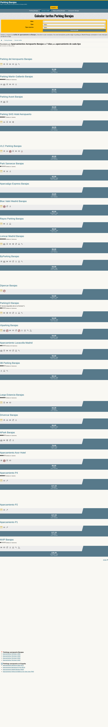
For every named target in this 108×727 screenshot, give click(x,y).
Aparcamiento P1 (9, 522)
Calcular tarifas (45, 10)
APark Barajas (7, 432)
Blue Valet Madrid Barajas (13, 201)
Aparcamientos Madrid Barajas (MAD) (13, 669)
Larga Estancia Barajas (12, 395)
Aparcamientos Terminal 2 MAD (11, 656)
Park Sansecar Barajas (12, 163)
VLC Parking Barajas (11, 146)
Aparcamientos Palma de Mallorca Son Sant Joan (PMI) (18, 671)
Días (31, 21)
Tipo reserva (29, 27)
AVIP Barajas (7, 539)
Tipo (31, 24)
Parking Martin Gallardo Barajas (16, 76)
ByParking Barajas (9, 256)
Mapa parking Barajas (59, 10)
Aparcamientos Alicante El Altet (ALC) (13, 665)
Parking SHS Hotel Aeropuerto (15, 114)
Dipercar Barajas (8, 285)
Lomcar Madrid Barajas (12, 236)
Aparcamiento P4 (9, 473)
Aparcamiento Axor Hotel (13, 452)
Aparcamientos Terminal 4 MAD (11, 660)
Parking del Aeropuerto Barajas (16, 59)
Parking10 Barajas (9, 303)
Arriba (104, 560)
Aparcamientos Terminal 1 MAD (11, 654)
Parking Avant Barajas (11, 96)
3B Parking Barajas (10, 363)
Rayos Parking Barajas (12, 218)
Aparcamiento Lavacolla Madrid (16, 343)
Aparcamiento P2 (9, 504)
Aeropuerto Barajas (73, 10)
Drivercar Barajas (9, 415)
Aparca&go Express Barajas (14, 183)
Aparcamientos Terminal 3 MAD (11, 658)
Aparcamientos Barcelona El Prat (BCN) (14, 667)
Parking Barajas (8, 2)
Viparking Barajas (9, 325)
